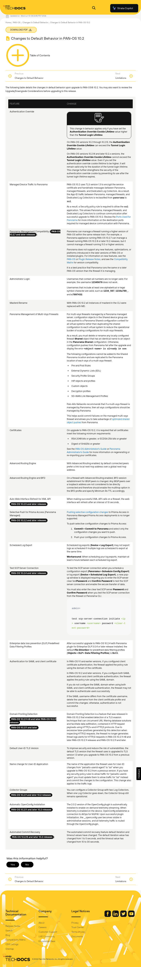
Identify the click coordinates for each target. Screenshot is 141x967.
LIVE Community (47, 936)
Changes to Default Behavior (35, 22)
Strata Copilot (122, 8)
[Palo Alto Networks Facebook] (107, 916)
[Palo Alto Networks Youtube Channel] (131, 916)
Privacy (75, 923)
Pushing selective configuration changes (88, 512)
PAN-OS (16, 22)
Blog (8, 935)
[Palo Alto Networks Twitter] (123, 916)
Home (8, 22)
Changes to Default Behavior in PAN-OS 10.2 (70, 22)
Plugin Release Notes (89, 259)
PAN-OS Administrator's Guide (90, 449)
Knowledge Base (47, 941)
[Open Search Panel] (94, 8)
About (41, 923)
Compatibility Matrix (15, 939)
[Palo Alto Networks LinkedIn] (115, 916)
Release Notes (13, 926)
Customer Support (48, 932)
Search (9, 930)
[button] (138, 773)
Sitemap (10, 949)
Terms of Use (78, 932)
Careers (42, 927)
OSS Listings (12, 944)
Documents (77, 936)
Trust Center (77, 927)
